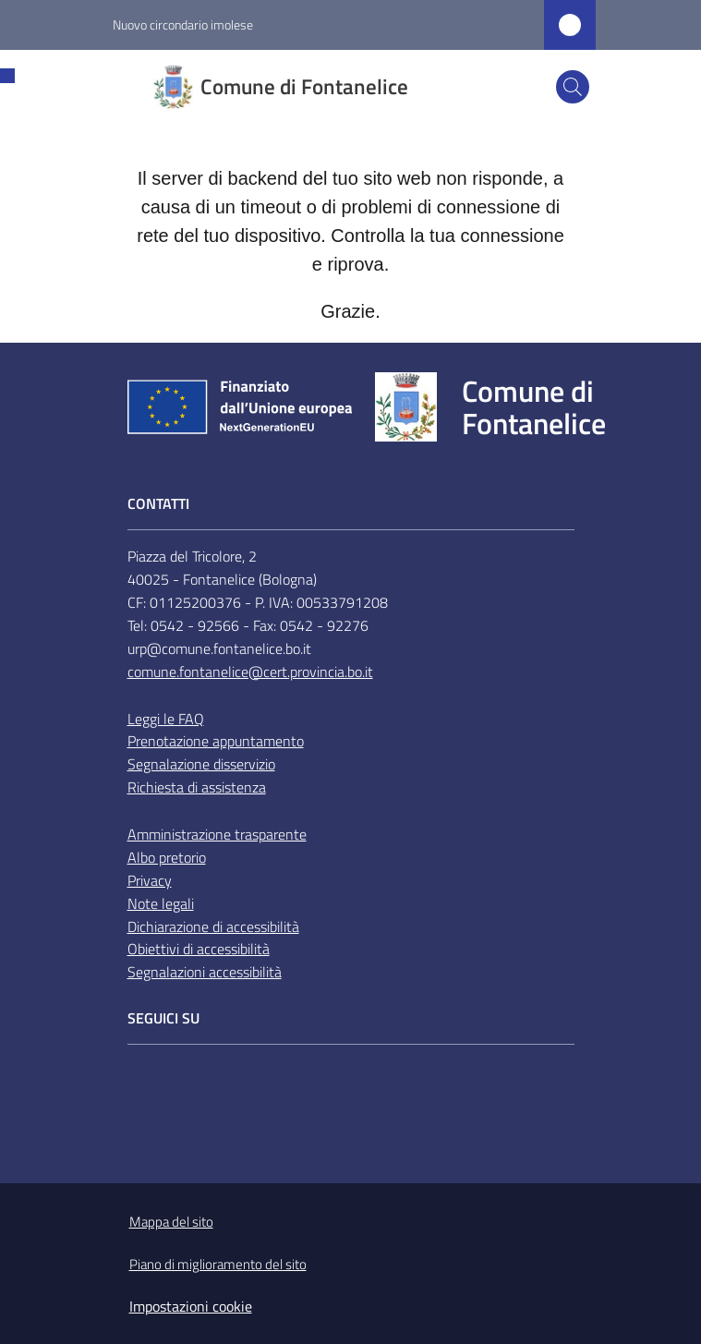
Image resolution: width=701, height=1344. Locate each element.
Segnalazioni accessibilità (204, 972)
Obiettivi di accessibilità (198, 949)
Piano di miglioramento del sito (218, 1264)
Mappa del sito (171, 1221)
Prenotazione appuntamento (215, 741)
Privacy (149, 880)
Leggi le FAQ (165, 719)
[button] (572, 86)
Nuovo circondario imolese (183, 24)
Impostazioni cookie (190, 1306)
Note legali (160, 903)
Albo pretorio (166, 857)
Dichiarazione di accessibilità (213, 926)
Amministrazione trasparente (217, 834)
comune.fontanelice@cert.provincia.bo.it (250, 671)
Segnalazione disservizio (201, 764)
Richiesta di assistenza (196, 787)
